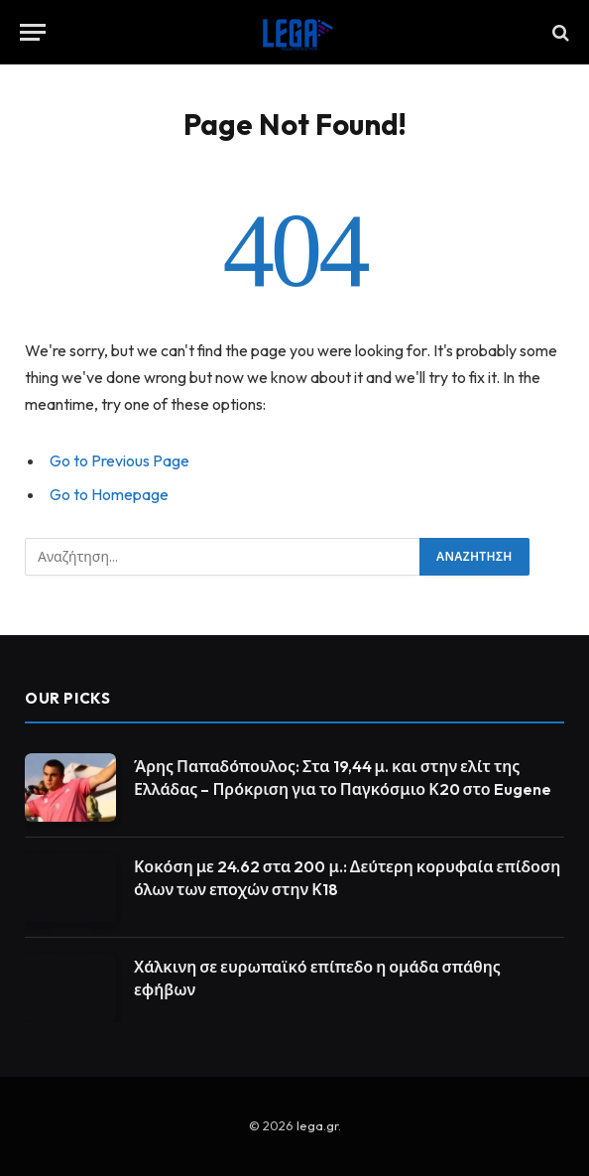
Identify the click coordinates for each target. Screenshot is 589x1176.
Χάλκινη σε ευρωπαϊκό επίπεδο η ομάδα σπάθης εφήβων (317, 978)
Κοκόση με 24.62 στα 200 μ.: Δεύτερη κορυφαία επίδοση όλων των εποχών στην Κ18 (347, 877)
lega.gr (317, 1125)
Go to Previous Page (119, 460)
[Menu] (33, 32)
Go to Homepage (109, 494)
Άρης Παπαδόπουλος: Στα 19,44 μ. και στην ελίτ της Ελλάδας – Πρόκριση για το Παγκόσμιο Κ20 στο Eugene (342, 777)
